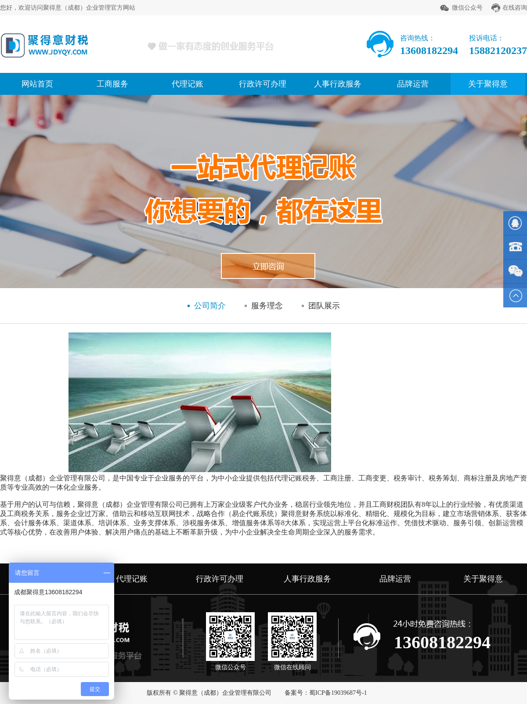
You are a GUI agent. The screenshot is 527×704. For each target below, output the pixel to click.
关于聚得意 (488, 83)
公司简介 (210, 305)
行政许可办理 (262, 83)
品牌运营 (413, 83)
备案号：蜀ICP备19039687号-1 (326, 693)
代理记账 (187, 83)
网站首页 (37, 83)
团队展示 (324, 305)
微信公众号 (467, 7)
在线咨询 (514, 7)
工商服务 (112, 83)
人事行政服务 (337, 83)
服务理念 (267, 305)
